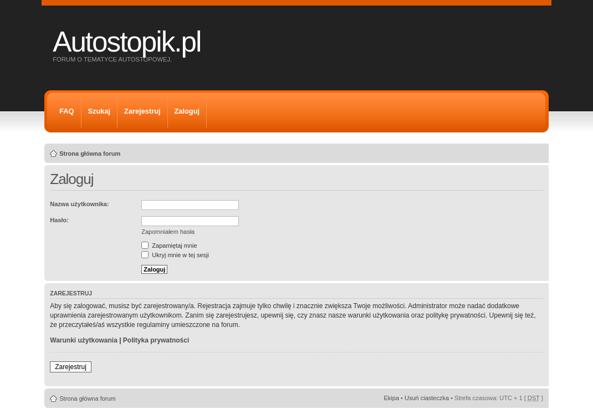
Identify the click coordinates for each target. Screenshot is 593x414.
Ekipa (392, 398)
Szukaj (99, 111)
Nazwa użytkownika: (79, 204)
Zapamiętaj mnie (169, 245)
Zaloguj (187, 111)
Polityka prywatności (156, 340)
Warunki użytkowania (83, 340)
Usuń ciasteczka (427, 398)
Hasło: (59, 220)
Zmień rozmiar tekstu (535, 151)
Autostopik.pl (127, 42)
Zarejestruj (142, 111)
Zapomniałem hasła (168, 231)
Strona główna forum (89, 153)
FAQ (66, 111)
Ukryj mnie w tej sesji (175, 255)
